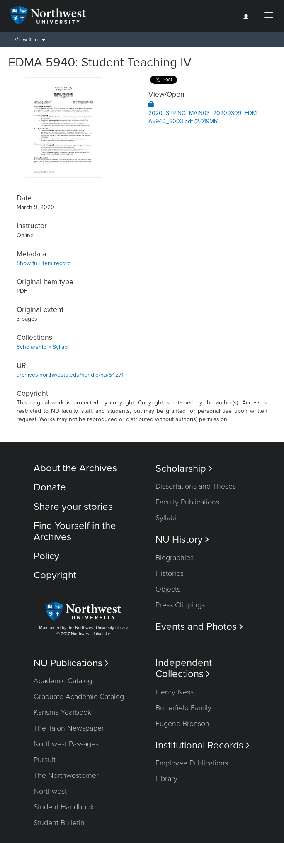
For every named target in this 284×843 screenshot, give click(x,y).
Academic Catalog (63, 680)
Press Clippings (180, 604)
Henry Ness (174, 692)
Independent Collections (183, 668)
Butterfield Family (183, 707)
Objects (167, 589)
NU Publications (71, 663)
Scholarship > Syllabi (43, 347)
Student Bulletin (59, 822)
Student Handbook (64, 806)
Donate (50, 487)
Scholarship (183, 469)
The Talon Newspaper (69, 728)
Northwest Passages (66, 743)
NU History (182, 540)
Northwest (50, 791)
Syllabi (165, 517)
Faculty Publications (187, 502)
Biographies (174, 557)
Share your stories (73, 507)
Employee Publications (191, 762)
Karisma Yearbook (62, 712)
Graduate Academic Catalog (79, 696)
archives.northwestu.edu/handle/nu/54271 (70, 374)
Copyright (55, 575)
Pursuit (45, 759)
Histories (169, 573)
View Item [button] (30, 39)
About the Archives (75, 468)
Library (166, 778)
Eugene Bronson (182, 723)
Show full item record (44, 263)
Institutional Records (202, 745)
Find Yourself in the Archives (75, 531)
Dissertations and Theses (195, 486)
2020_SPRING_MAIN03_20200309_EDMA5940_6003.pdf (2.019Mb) (202, 113)
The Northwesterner (66, 775)
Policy (46, 556)
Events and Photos (199, 627)
